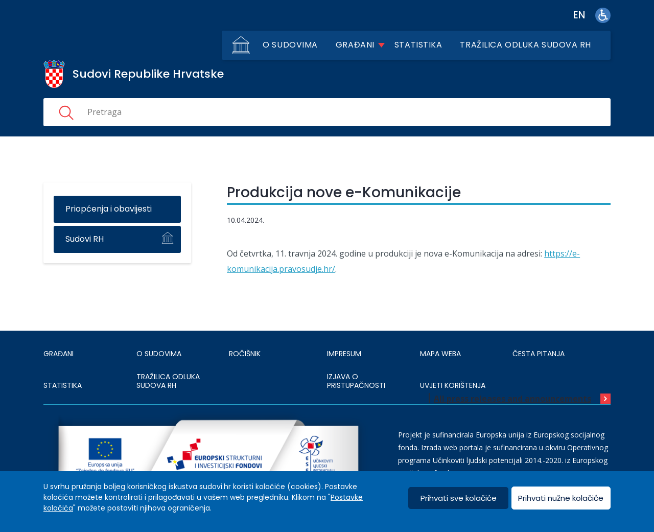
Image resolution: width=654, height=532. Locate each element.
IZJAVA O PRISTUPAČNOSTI (356, 381)
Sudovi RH (84, 239)
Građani (355, 45)
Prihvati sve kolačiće (459, 498)
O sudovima (290, 45)
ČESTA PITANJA (538, 354)
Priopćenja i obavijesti (108, 209)
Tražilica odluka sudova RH (525, 45)
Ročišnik (245, 354)
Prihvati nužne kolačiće (560, 498)
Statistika (418, 45)
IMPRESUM (344, 354)
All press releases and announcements (512, 398)
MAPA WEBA (440, 354)
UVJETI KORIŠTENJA (452, 385)
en (579, 15)
